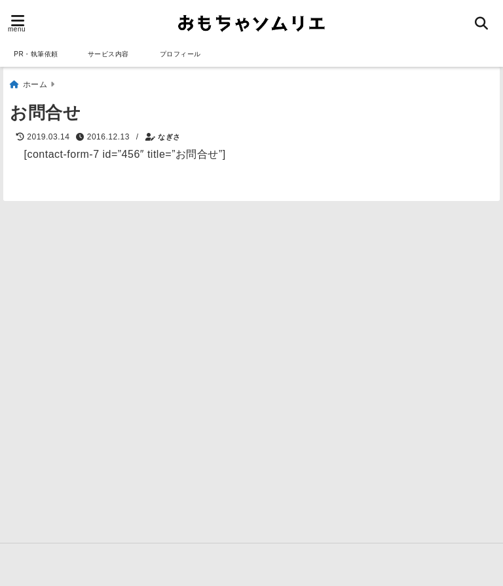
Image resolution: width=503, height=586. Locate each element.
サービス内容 (108, 54)
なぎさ (169, 132)
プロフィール (180, 54)
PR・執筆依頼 (36, 54)
